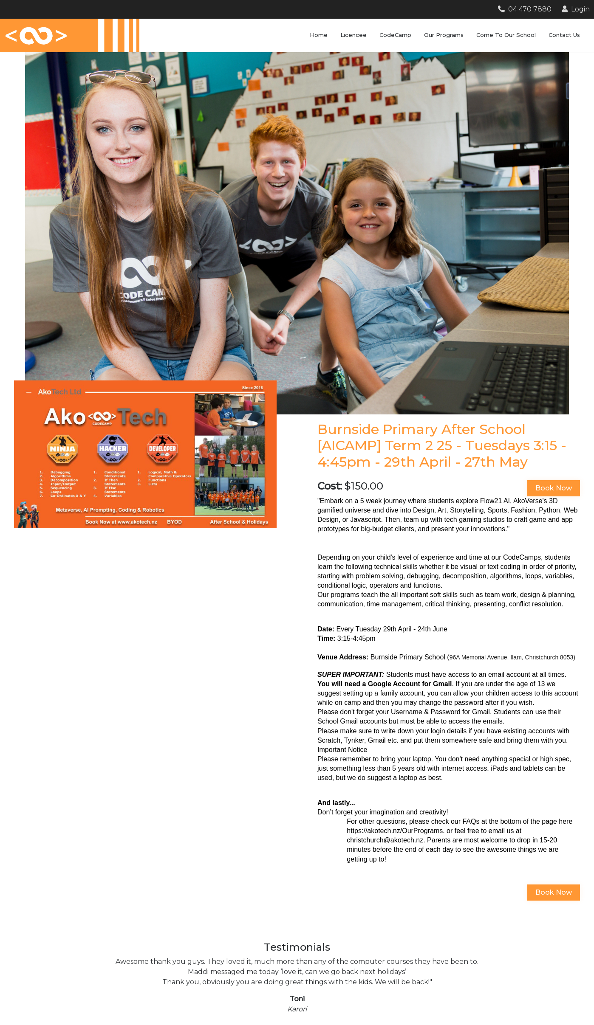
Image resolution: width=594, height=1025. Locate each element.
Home (319, 34)
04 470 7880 (525, 9)
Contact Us (564, 34)
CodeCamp (395, 34)
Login (576, 9)
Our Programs (444, 34)
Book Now (553, 488)
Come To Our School (506, 34)
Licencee (353, 34)
